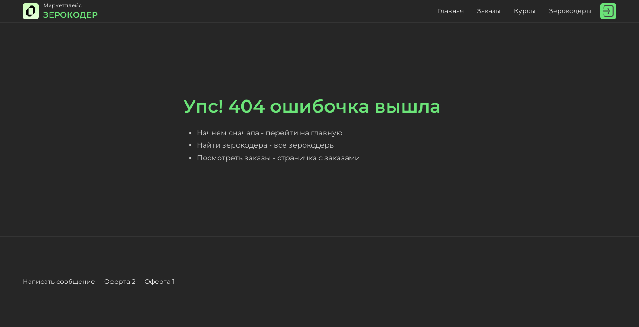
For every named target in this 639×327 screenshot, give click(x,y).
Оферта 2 (119, 281)
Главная (451, 11)
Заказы (488, 11)
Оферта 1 (160, 281)
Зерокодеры (570, 11)
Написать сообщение (59, 281)
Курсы (524, 11)
